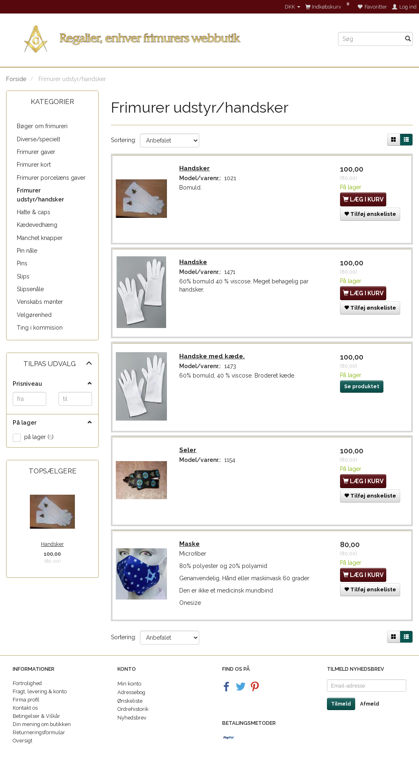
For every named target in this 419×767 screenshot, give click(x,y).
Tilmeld (341, 704)
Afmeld (369, 704)
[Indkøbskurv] (329, 7)
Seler (188, 453)
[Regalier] (166, 37)
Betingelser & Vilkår (36, 716)
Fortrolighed (27, 683)
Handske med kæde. (213, 358)
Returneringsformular (39, 732)
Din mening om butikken (42, 724)
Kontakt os (25, 708)
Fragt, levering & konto (40, 691)
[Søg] (408, 39)
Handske (194, 263)
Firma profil (26, 700)
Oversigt (22, 741)
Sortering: (123, 140)
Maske (190, 548)
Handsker (52, 544)
